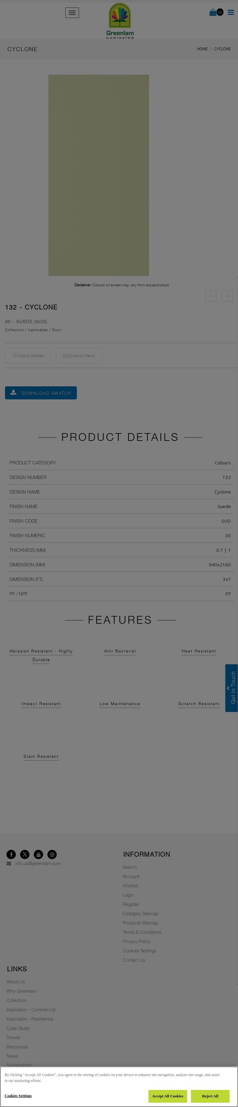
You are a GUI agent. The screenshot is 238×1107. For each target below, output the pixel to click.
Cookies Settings (18, 1096)
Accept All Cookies (167, 1096)
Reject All (210, 1096)
